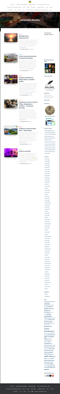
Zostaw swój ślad (24, 151)
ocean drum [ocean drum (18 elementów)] (52, 347)
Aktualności (13, 4)
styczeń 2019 (47, 259)
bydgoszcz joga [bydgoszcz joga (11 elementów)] (47, 301)
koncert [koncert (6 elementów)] (54, 323)
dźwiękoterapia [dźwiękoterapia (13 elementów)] (47, 317)
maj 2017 (46, 288)
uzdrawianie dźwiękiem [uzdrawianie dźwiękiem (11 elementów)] (48, 363)
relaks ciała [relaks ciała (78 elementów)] (48, 356)
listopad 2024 (47, 177)
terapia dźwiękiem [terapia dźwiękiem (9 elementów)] (50, 362)
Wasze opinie (33, 7)
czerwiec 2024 (47, 186)
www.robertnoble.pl (49, 90)
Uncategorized (47, 296)
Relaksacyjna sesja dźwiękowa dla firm (14, 7)
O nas (21, 391)
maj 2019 (46, 255)
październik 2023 (48, 202)
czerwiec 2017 (47, 286)
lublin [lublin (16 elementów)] (45, 338)
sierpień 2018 (47, 267)
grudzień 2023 (47, 198)
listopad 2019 (47, 246)
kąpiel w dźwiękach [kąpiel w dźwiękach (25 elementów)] (49, 336)
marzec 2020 (47, 240)
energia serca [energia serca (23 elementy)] (51, 319)
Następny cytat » (47, 100)
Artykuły (51, 7)
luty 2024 (46, 194)
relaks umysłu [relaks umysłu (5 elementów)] (49, 358)
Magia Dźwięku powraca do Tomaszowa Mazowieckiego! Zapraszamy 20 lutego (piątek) (50, 132)
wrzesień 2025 (47, 165)
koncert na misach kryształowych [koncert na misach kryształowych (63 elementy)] (49, 328)
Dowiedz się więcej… (22, 47)
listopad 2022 (47, 221)
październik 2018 (48, 263)
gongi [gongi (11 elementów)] (49, 321)
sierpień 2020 (47, 238)
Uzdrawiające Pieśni (40, 7)
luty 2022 (46, 230)
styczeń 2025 (47, 173)
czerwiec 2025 (47, 169)
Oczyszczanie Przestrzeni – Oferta (43, 4)
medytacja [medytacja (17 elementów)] (46, 340)
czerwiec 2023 (47, 209)
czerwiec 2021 (47, 232)
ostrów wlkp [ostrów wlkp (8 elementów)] (46, 348)
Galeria (28, 7)
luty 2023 (46, 217)
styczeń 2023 (47, 219)
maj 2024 (46, 188)
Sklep (29, 391)
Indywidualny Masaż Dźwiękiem (21, 4)
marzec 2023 (47, 215)
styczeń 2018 (47, 276)
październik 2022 (48, 223)
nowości (20, 34)
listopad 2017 (47, 280)
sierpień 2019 (47, 253)
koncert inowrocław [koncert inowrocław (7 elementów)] (47, 324)
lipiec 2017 (47, 284)
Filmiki (47, 7)
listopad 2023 (47, 200)
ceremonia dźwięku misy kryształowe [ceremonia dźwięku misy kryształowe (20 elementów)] (49, 310)
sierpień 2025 (47, 167)
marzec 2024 (47, 192)
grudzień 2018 (47, 261)
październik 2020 (48, 236)
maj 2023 (46, 211)
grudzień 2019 (47, 244)
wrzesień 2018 (47, 265)
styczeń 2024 (47, 196)
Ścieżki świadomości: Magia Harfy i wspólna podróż (26, 79)
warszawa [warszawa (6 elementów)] (45, 365)
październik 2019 (48, 248)
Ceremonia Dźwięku (32, 4)
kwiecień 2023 (47, 213)
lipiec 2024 (47, 184)
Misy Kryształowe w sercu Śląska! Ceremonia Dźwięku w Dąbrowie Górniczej (50, 138)
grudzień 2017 (47, 278)
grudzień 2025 (47, 161)
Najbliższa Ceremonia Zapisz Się (42, 10)
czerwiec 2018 (47, 269)
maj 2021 (46, 234)
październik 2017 (48, 282)
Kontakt (24, 391)
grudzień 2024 (47, 175)
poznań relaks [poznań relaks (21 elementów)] (47, 354)
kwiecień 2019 (47, 257)
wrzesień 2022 (47, 225)
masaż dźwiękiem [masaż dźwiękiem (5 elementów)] (49, 338)
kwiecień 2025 (47, 171)
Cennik (24, 7)
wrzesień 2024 (47, 179)
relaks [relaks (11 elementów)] (52, 354)
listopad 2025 (47, 163)
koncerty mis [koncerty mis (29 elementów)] (51, 334)
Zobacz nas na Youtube (32, 391)
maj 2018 (46, 271)
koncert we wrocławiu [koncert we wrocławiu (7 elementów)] (47, 333)
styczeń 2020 (47, 242)
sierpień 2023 (47, 207)
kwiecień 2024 (47, 190)
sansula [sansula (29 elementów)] (49, 360)
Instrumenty (15, 391)
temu (31, 49)
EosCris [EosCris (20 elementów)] (46, 321)
